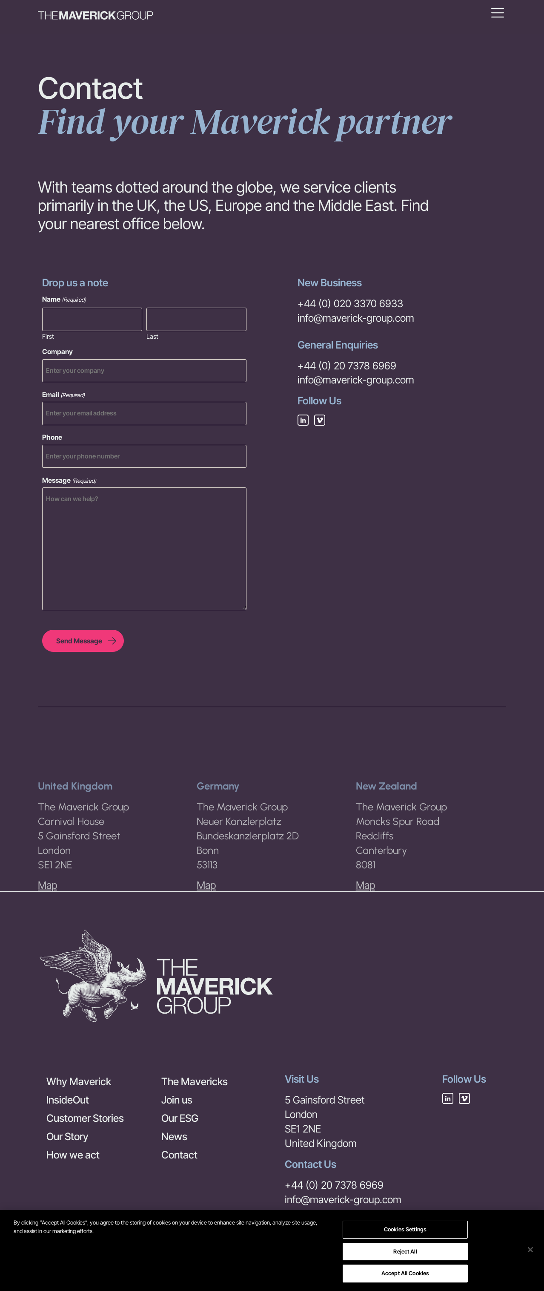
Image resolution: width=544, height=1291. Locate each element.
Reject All (405, 1251)
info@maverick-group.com (356, 318)
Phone (52, 437)
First (48, 336)
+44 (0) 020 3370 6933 (350, 303)
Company (57, 351)
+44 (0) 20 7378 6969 (347, 366)
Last (152, 336)
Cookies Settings (405, 1229)
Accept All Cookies (405, 1273)
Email (63, 394)
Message (69, 480)
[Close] (530, 1249)
